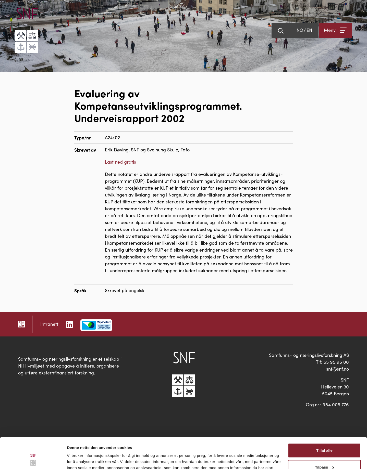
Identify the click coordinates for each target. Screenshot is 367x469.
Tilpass (324, 438)
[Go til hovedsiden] (26, 30)
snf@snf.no (337, 369)
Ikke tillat (324, 455)
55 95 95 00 (336, 362)
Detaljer (74, 459)
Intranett (49, 324)
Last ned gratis (120, 162)
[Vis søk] (281, 30)
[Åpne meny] (335, 30)
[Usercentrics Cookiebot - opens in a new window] (33, 459)
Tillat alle (324, 421)
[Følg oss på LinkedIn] (69, 324)
